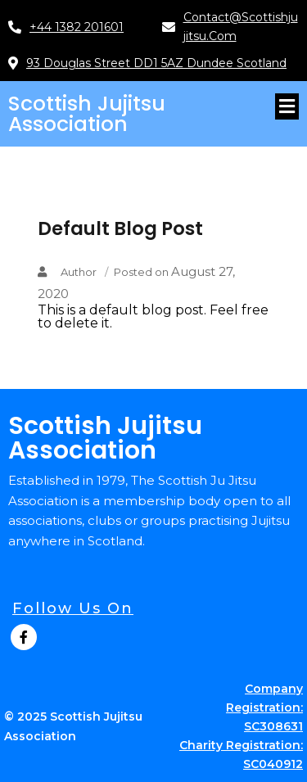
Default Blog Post (120, 228)
